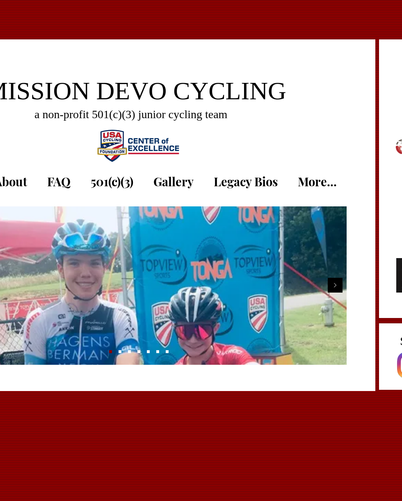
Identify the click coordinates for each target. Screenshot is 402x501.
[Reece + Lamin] (129, 351)
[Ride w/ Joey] (138, 351)
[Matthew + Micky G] (110, 351)
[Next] (335, 286)
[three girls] (120, 351)
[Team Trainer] (167, 351)
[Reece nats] (157, 351)
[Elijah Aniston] (148, 351)
